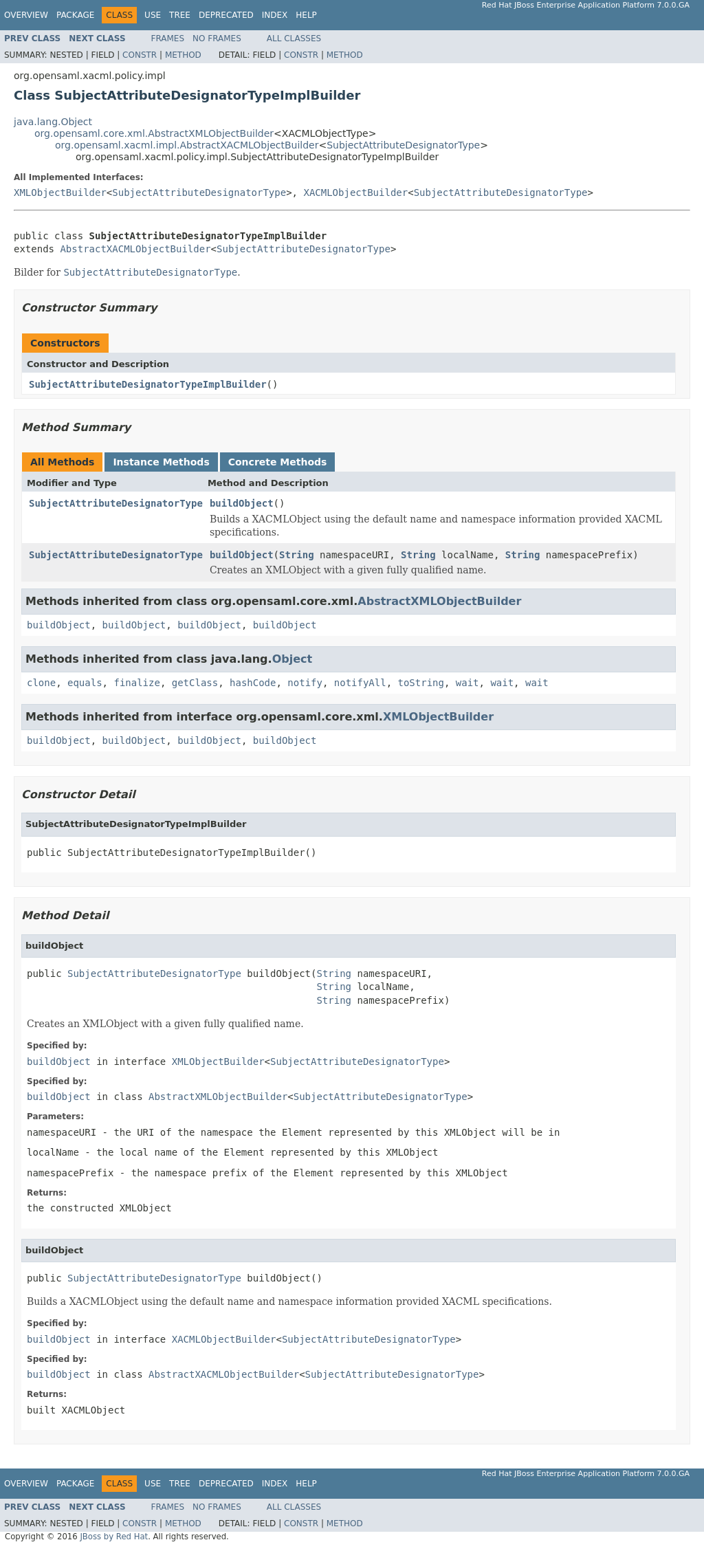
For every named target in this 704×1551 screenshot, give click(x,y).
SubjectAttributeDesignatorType (403, 145)
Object (292, 659)
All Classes (294, 38)
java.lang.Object (53, 121)
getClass (195, 682)
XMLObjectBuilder (60, 192)
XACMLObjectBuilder (355, 192)
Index (275, 15)
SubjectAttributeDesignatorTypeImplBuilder (148, 384)
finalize (136, 682)
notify (304, 682)
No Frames (216, 38)
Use (152, 15)
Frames (168, 38)
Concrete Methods (277, 462)
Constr (139, 55)
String (296, 554)
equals (84, 682)
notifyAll (360, 682)
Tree (179, 15)
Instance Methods (161, 462)
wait (467, 682)
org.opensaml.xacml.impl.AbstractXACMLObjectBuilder (186, 145)
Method (183, 55)
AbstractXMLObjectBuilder (439, 601)
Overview (26, 15)
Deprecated (226, 15)
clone (41, 682)
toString (421, 682)
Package (75, 15)
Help (306, 15)
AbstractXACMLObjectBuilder (135, 248)
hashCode (253, 682)
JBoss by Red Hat (114, 1536)
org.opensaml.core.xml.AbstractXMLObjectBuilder (154, 133)
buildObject (242, 503)
